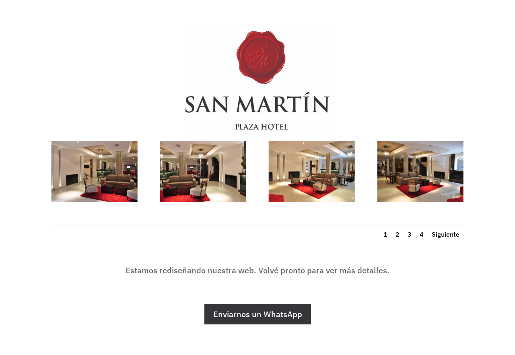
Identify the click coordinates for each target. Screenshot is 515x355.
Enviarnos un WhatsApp (257, 314)
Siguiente (445, 234)
